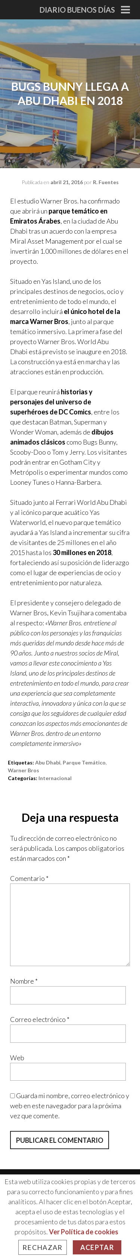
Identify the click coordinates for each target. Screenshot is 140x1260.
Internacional (55, 778)
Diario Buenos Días (77, 9)
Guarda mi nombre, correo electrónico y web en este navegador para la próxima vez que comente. (69, 1105)
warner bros (23, 770)
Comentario (29, 878)
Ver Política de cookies (83, 1232)
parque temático (84, 762)
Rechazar (42, 1247)
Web (17, 1058)
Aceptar (97, 1247)
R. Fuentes (106, 182)
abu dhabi (47, 762)
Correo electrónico (39, 1019)
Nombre (24, 981)
